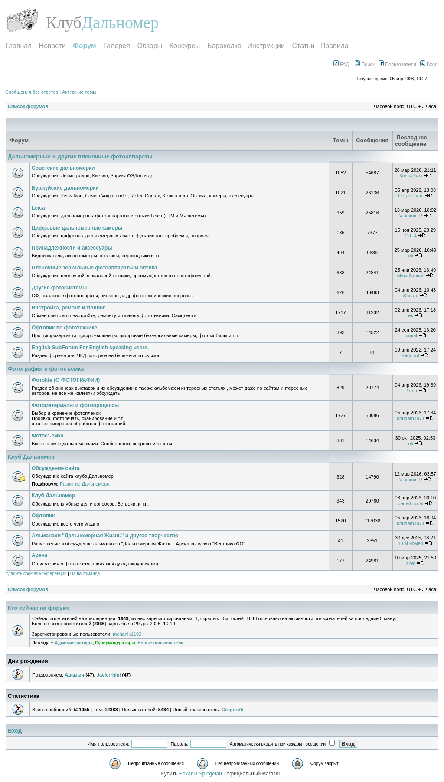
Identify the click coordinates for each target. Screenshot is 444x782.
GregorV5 (232, 709)
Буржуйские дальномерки (65, 188)
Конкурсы (185, 45)
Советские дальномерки (63, 168)
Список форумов (28, 106)
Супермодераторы (115, 643)
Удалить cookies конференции (36, 573)
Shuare (410, 295)
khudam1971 (411, 418)
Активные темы (79, 92)
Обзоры (149, 45)
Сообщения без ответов (31, 92)
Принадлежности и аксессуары (72, 248)
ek (411, 255)
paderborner (411, 503)
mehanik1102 (127, 634)
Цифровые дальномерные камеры (77, 228)
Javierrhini (109, 674)
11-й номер (410, 543)
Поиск (365, 64)
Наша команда (85, 573)
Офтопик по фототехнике (64, 328)
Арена (40, 555)
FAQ (341, 64)
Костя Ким (410, 175)
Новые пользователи (160, 643)
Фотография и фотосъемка (46, 368)
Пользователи (397, 64)
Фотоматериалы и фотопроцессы (75, 405)
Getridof (410, 355)
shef (410, 563)
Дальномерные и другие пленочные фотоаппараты (80, 156)
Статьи (303, 45)
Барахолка (224, 45)
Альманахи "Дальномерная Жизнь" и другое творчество (105, 535)
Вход (428, 64)
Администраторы (73, 643)
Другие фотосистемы (59, 288)
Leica (38, 208)
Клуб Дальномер (31, 456)
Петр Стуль (410, 195)
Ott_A (411, 235)
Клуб (64, 22)
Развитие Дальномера (84, 483)
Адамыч (74, 674)
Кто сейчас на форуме (39, 608)
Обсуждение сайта (56, 468)
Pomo (411, 390)
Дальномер (120, 22)
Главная (18, 45)
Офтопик (43, 516)
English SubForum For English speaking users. (90, 348)
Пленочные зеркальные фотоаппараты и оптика (94, 268)
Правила (334, 45)
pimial (411, 335)
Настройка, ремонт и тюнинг (68, 308)
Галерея (116, 45)
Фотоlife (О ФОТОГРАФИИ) (66, 380)
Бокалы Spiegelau (201, 774)
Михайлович (410, 275)
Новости (52, 45)
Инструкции (265, 45)
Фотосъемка (48, 436)
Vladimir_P (410, 215)
